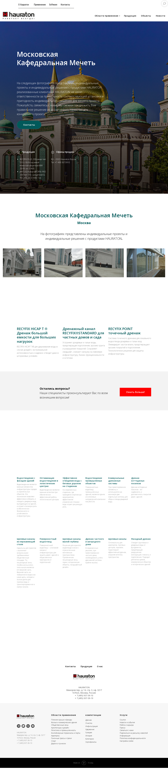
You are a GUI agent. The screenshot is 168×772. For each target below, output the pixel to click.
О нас (100, 670)
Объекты (146, 15)
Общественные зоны (59, 729)
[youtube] (33, 730)
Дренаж (88, 724)
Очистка (88, 727)
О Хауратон (23, 4)
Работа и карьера (127, 729)
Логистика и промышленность (63, 734)
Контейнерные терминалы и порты (65, 737)
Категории (89, 743)
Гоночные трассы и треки (61, 742)
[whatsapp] (23, 730)
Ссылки (123, 724)
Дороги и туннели (58, 748)
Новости (160, 15)
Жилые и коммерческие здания (64, 726)
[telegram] (18, 730)
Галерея (88, 736)
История (88, 740)
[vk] (28, 730)
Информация (125, 740)
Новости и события (127, 726)
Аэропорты (55, 740)
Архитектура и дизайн (60, 732)
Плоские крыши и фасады (61, 724)
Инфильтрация (91, 730)
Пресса (122, 732)
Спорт (53, 745)
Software (53, 4)
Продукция (130, 15)
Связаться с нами (127, 734)
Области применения (106, 15)
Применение (40, 4)
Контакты (65, 4)
